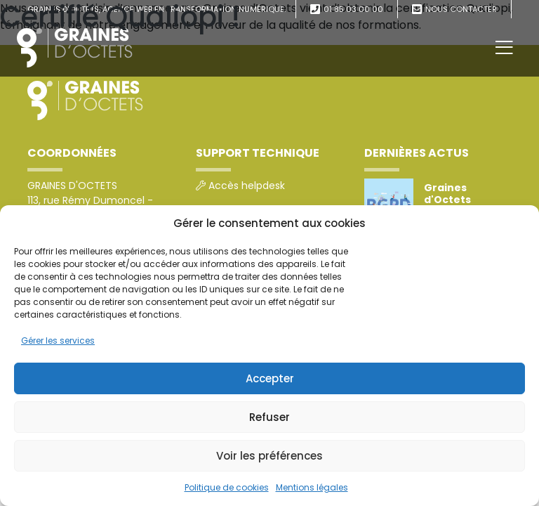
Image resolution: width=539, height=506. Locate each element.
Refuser (269, 417)
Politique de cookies (227, 487)
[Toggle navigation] (504, 47)
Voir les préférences (269, 455)
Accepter (270, 378)
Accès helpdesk (246, 186)
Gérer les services (58, 340)
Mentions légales (312, 487)
